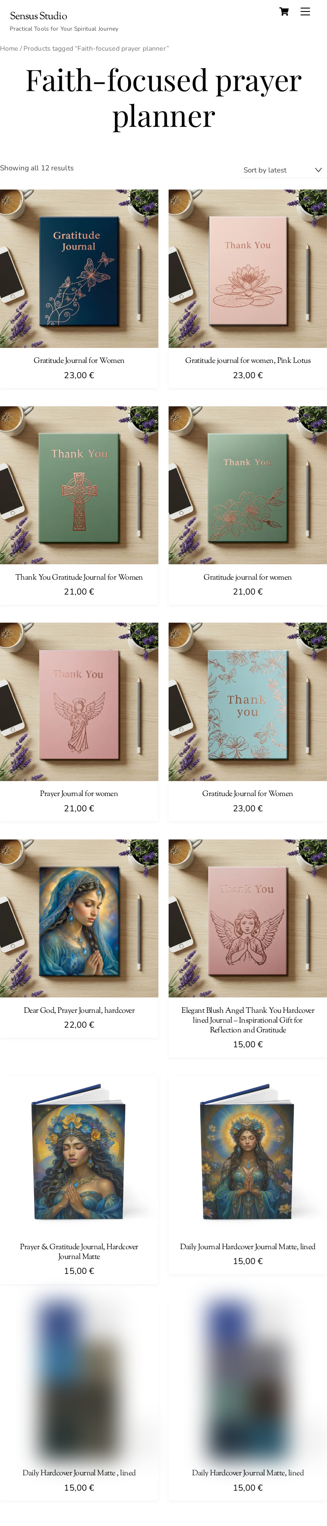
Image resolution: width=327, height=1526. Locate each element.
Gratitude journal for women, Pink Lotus (247, 361)
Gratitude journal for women (248, 578)
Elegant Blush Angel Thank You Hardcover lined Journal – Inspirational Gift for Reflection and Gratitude (247, 1021)
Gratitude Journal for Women (79, 361)
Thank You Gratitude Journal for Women (79, 578)
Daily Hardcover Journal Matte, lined (248, 1474)
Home (9, 48)
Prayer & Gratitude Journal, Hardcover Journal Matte (79, 1252)
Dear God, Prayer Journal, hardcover (79, 1011)
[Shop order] (283, 170)
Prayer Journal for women (79, 794)
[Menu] (305, 11)
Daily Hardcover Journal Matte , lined (79, 1474)
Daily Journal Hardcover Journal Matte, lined (247, 1248)
